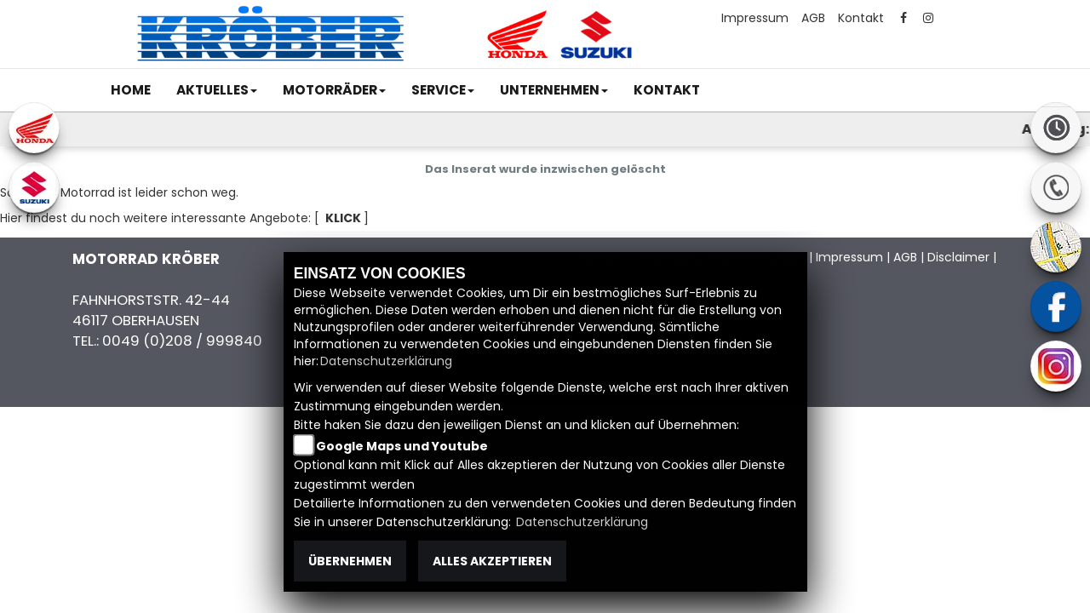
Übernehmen (350, 561)
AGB (813, 17)
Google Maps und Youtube (402, 446)
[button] (217, 90)
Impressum (755, 17)
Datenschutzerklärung (386, 361)
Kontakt (861, 17)
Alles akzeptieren (492, 561)
